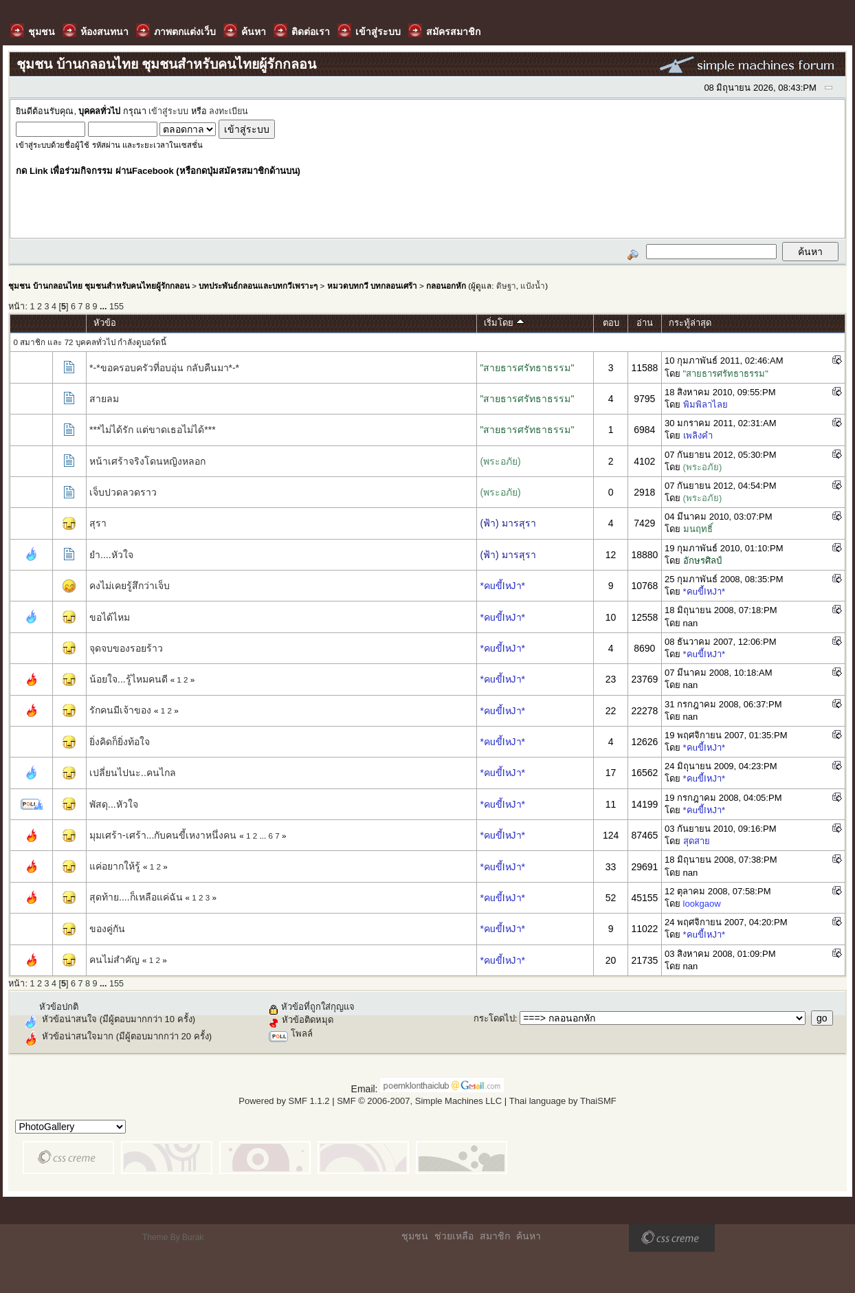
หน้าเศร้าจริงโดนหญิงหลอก (147, 461)
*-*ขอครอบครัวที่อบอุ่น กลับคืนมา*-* (164, 367)
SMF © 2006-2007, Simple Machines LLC (419, 1101)
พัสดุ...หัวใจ (113, 804)
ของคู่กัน (107, 928)
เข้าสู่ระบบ (168, 111)
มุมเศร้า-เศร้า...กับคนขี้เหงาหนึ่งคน (162, 835)
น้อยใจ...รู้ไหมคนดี (128, 679)
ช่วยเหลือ (454, 1235)
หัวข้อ (104, 323)
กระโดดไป (494, 1018)
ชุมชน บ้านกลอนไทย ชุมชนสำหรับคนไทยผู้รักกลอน (98, 285)
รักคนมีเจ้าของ (120, 710)
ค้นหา (528, 1235)
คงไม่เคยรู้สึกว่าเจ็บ (129, 585)
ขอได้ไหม (109, 617)
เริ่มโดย (504, 323)
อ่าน (644, 323)
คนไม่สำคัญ (114, 959)
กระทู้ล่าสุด (690, 323)
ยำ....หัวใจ (111, 554)
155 (116, 306)
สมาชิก (495, 1235)
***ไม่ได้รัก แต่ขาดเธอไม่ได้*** (152, 429)
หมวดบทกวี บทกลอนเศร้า (372, 285)
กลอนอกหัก (446, 285)
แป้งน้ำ (532, 285)
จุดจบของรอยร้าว (126, 648)
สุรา (98, 523)
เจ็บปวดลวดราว (123, 492)
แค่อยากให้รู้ (114, 866)
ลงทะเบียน (228, 111)
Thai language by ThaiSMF (563, 1101)
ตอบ (611, 323)
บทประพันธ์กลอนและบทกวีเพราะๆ (258, 285)
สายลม (104, 398)
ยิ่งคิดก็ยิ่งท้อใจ (119, 741)
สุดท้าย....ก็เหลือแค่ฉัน (136, 897)
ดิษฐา (506, 285)
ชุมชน (414, 1235)
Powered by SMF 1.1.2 (283, 1101)
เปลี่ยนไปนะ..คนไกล (132, 772)
